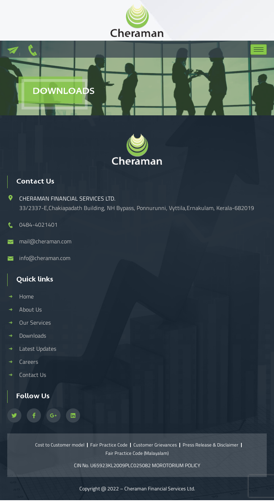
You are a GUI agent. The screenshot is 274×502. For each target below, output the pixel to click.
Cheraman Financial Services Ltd (159, 488)
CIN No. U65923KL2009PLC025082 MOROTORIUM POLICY (137, 465)
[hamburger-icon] (258, 49)
